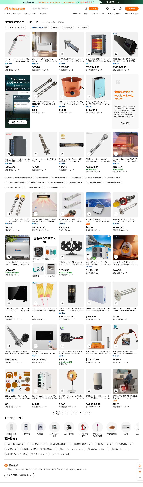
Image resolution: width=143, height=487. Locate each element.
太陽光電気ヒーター (75, 182)
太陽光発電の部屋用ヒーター (60, 444)
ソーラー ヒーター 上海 (60, 454)
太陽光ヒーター (42, 178)
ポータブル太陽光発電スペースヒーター (19, 178)
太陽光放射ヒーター (93, 182)
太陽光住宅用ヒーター (36, 182)
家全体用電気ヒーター (48, 449)
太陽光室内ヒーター (112, 178)
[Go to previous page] (54, 413)
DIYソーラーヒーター (55, 182)
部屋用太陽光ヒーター (124, 444)
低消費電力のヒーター (14, 187)
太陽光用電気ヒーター (33, 187)
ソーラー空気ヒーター (112, 182)
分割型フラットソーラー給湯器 (16, 454)
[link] (140, 466)
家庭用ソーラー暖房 (29, 449)
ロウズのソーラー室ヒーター (98, 449)
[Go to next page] (89, 413)
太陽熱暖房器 (76, 178)
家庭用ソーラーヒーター (103, 444)
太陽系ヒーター (12, 449)
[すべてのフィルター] (15, 27)
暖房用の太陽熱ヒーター (82, 444)
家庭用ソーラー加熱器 (93, 178)
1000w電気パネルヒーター (15, 444)
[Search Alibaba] (57, 8)
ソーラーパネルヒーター (39, 454)
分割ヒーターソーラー (120, 449)
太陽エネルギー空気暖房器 (15, 182)
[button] (86, 8)
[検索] (93, 8)
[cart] (114, 9)
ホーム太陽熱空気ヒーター (55, 187)
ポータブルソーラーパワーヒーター (72, 449)
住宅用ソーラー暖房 (59, 178)
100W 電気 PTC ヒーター (37, 444)
